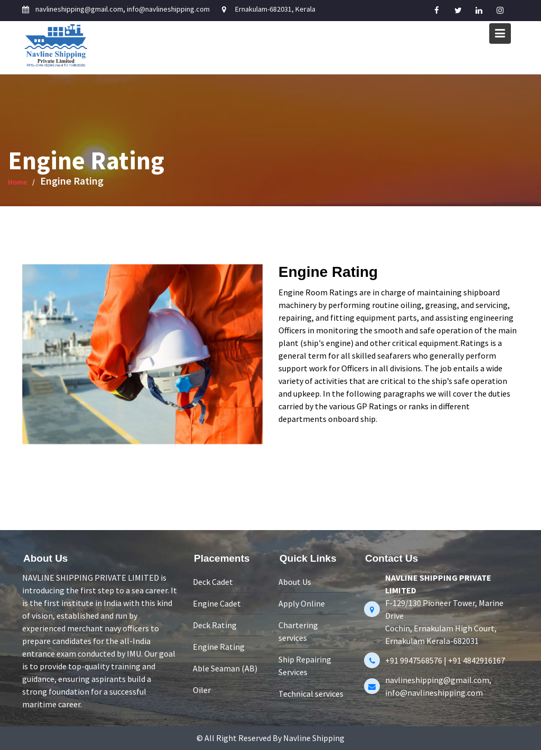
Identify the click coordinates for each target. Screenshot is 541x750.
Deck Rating (215, 625)
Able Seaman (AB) (225, 667)
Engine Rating (219, 646)
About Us (295, 583)
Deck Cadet (213, 583)
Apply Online (301, 604)
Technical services (311, 692)
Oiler (202, 689)
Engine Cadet (217, 604)
